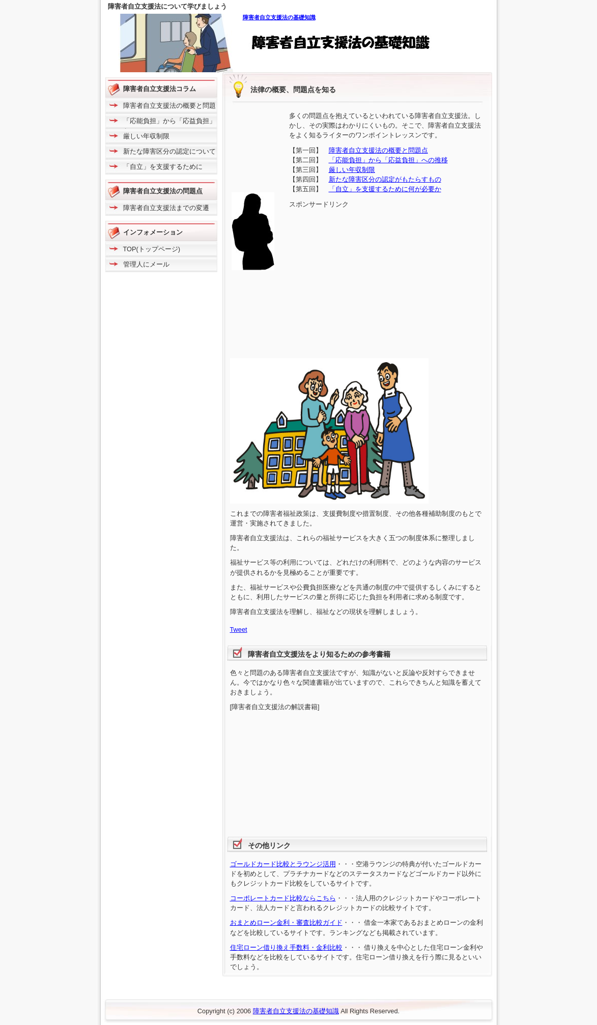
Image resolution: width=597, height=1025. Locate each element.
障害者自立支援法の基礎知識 (279, 17)
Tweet (238, 629)
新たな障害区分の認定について (169, 151)
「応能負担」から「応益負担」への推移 (388, 160)
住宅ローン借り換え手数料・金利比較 (286, 947)
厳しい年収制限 (352, 169)
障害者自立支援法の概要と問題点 (378, 150)
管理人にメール (146, 264)
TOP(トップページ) (152, 249)
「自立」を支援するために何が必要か (385, 189)
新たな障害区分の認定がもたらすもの (385, 179)
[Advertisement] (374, 280)
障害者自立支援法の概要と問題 (169, 105)
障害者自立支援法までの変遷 (166, 208)
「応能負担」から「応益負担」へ (169, 124)
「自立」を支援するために (163, 166)
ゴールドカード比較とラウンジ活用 (283, 864)
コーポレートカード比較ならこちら (283, 898)
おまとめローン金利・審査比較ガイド (286, 922)
